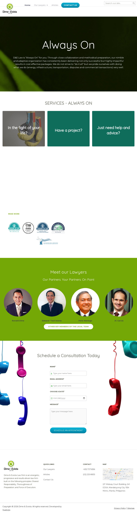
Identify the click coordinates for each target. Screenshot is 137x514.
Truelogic (7, 510)
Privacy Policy (119, 509)
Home (27, 5)
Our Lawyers (41, 5)
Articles (55, 5)
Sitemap (130, 509)
